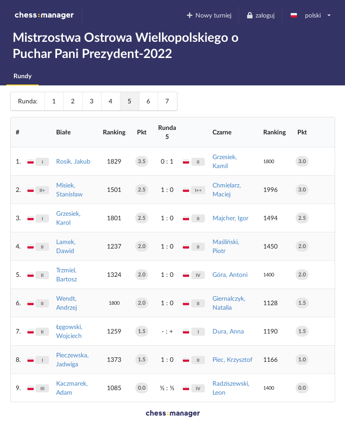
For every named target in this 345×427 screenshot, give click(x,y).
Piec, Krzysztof (232, 359)
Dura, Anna (228, 331)
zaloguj (260, 15)
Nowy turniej (209, 15)
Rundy (22, 76)
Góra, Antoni (230, 274)
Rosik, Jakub (73, 161)
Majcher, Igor (230, 218)
